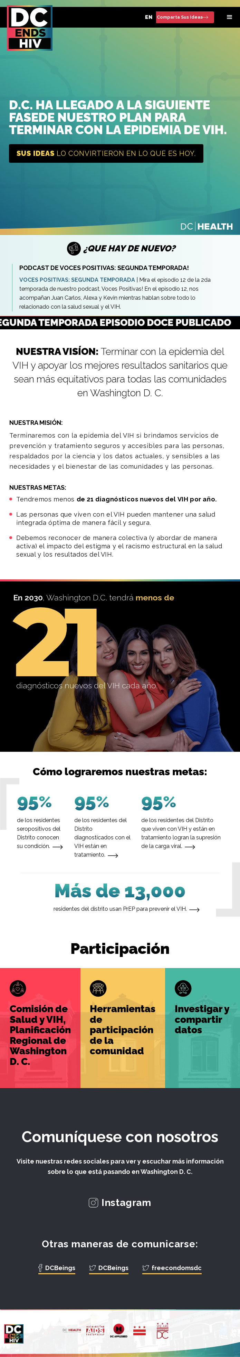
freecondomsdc (177, 1267)
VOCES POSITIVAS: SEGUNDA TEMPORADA (77, 280)
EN (148, 17)
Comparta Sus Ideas (180, 17)
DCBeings (60, 1267)
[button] (229, 17)
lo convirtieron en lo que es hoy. (106, 153)
